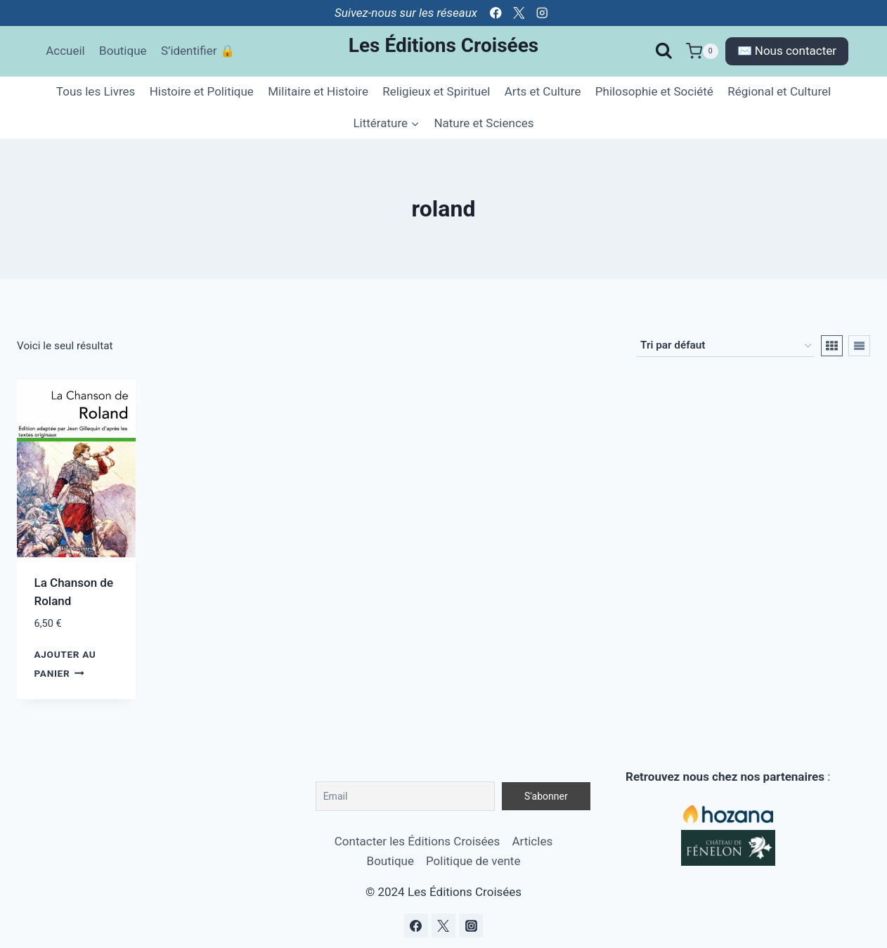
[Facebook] (495, 13)
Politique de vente (473, 861)
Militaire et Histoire (318, 91)
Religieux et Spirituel (436, 91)
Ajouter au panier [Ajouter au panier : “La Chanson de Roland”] (65, 664)
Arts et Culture (543, 91)
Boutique (122, 51)
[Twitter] (519, 13)
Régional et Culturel (779, 91)
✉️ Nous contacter (786, 51)
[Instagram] (542, 13)
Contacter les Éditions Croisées (417, 841)
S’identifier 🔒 (198, 51)
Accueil (65, 51)
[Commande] (726, 345)
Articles (532, 841)
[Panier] (702, 51)
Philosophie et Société (654, 91)
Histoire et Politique (202, 91)
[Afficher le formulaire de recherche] (664, 51)
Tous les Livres (95, 91)
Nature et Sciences (483, 123)
